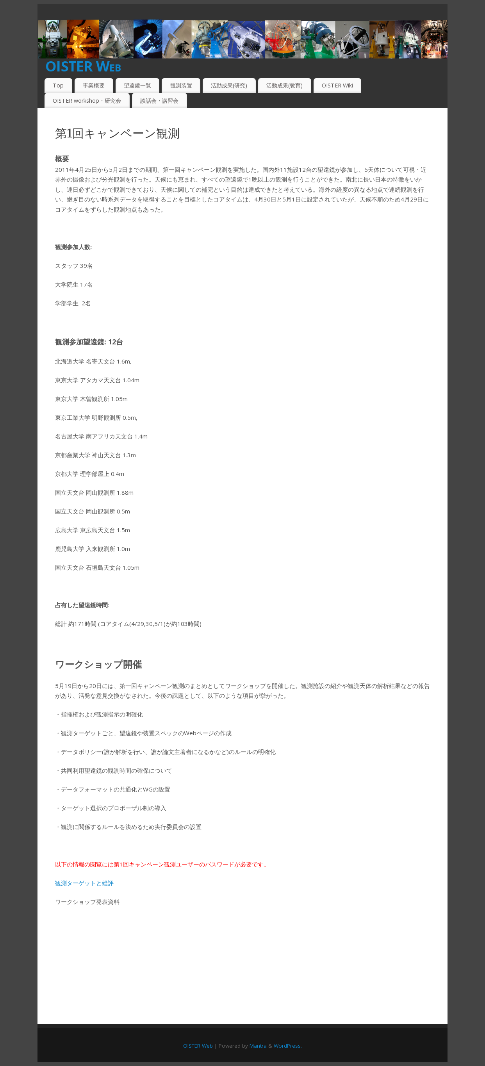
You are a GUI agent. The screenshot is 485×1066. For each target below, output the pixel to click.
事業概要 (94, 85)
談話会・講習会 (159, 100)
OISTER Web (83, 66)
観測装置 (181, 85)
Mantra (258, 1045)
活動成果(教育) (284, 85)
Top (58, 85)
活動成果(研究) (229, 85)
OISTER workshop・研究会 (87, 100)
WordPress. (288, 1045)
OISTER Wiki (337, 85)
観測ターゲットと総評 (84, 883)
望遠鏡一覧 (137, 85)
